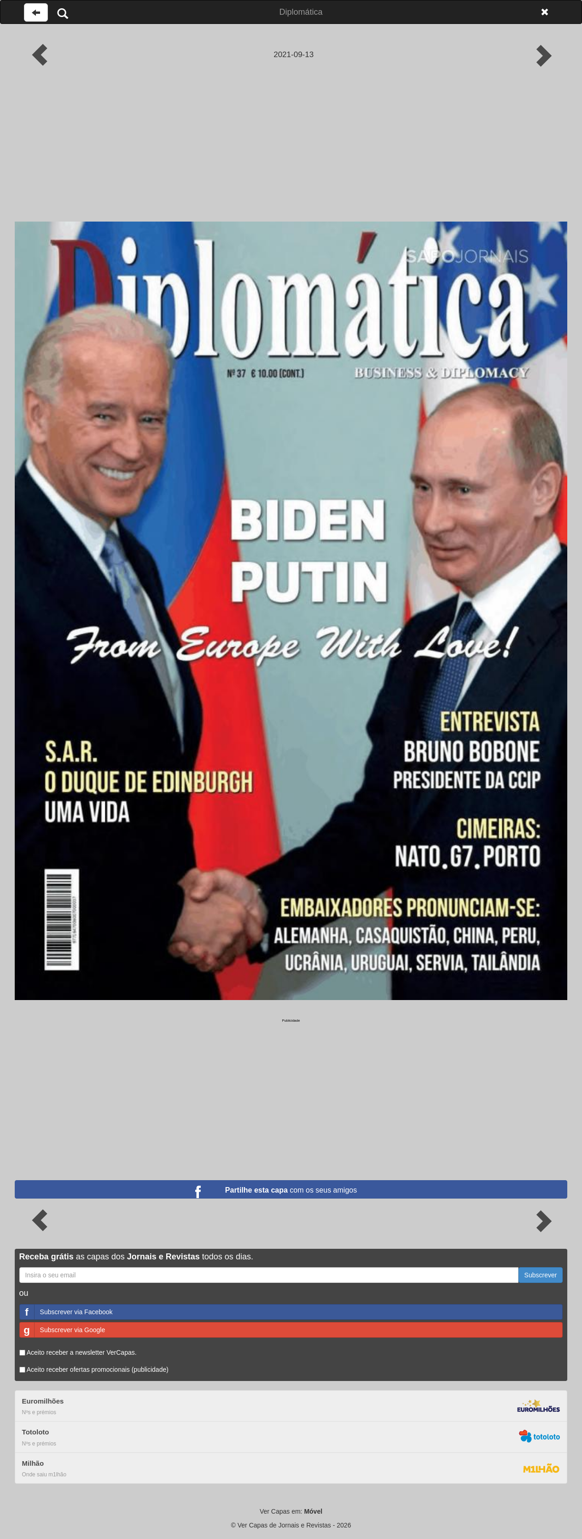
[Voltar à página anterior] (36, 12)
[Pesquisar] (62, 13)
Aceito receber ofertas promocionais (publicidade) (94, 1369)
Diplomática (300, 12)
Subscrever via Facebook (66, 1312)
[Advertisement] (291, 152)
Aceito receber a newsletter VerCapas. (78, 1352)
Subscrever (540, 1275)
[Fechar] (545, 12)
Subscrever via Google (62, 1329)
